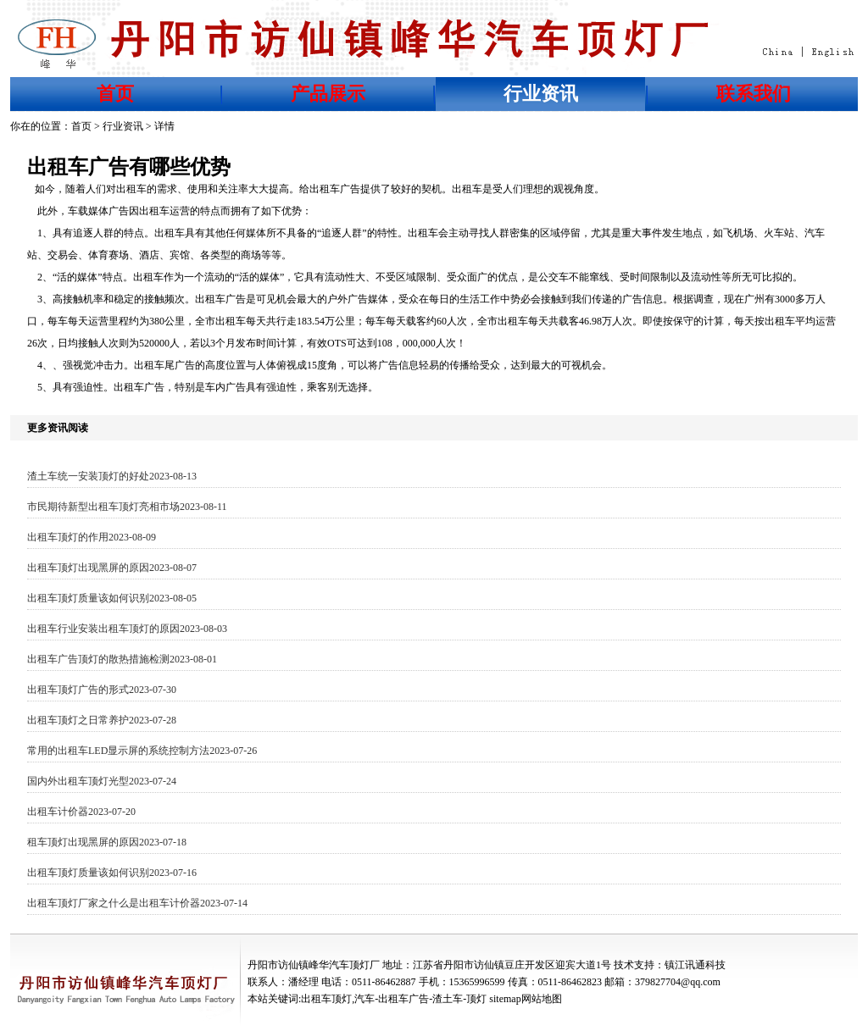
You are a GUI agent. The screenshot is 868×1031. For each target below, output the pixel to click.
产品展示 (328, 93)
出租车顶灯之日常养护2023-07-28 (101, 720)
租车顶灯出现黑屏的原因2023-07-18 (106, 842)
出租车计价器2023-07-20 (81, 812)
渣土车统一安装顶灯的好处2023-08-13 (112, 476)
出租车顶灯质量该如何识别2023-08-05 (112, 598)
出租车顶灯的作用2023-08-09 (91, 537)
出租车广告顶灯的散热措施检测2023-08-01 (122, 659)
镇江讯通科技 (695, 965)
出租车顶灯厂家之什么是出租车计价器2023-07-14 (137, 903)
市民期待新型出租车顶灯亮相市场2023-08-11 (127, 507)
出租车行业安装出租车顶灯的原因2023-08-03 (127, 629)
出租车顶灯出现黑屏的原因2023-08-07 (112, 568)
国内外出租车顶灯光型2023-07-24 (101, 781)
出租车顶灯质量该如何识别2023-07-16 (112, 873)
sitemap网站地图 (525, 999)
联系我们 (753, 93)
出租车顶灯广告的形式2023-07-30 (101, 690)
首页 (115, 93)
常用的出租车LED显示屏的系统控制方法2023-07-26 (142, 751)
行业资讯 (541, 93)
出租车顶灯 (326, 999)
